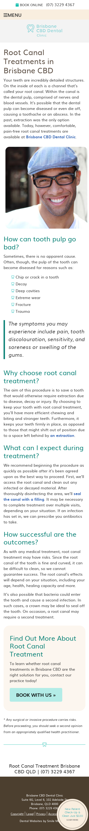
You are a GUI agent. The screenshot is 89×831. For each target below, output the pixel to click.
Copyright (17, 814)
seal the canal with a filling (42, 496)
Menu (13, 14)
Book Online (29, 4)
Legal (30, 814)
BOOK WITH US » (36, 694)
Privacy (41, 814)
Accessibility (56, 814)
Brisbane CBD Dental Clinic (51, 136)
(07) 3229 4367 (60, 4)
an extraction (62, 435)
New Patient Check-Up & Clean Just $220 (72, 814)
